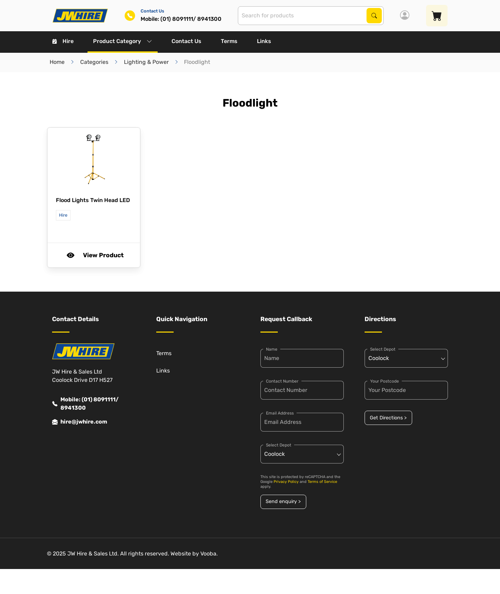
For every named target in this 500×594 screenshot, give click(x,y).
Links (264, 41)
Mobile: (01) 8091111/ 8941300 (85, 403)
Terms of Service (322, 481)
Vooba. (209, 553)
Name (271, 349)
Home (57, 62)
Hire (63, 41)
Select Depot (278, 445)
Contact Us (186, 41)
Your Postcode (384, 381)
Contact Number (282, 381)
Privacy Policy (286, 481)
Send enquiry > (283, 501)
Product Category (122, 41)
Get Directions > (388, 418)
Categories (94, 62)
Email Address (280, 413)
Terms (229, 41)
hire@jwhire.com (79, 422)
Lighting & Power (146, 62)
